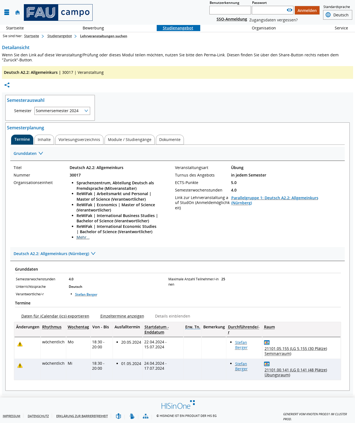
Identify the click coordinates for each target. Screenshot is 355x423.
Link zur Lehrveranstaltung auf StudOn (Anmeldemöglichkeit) (202, 202)
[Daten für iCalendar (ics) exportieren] (53, 316)
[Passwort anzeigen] (289, 10)
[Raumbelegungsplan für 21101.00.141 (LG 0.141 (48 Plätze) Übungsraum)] (267, 364)
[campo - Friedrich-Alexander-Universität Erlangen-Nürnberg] (58, 12)
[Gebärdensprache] (132, 416)
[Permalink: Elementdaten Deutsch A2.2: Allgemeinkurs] (7, 85)
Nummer (22, 175)
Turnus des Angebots (195, 175)
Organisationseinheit (33, 182)
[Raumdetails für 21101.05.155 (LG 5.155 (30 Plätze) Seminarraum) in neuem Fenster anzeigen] (301, 351)
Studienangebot (175, 28)
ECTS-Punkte (186, 182)
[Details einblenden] (170, 316)
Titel (18, 167)
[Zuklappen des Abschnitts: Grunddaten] (177, 154)
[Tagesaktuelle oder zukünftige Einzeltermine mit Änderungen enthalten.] (20, 344)
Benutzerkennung (224, 2)
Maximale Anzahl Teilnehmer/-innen (193, 281)
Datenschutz (38, 416)
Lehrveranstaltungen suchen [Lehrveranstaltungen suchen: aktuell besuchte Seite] (103, 36)
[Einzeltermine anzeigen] (120, 316)
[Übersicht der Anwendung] (145, 416)
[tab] (22, 140)
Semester (23, 110)
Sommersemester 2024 (57, 110)
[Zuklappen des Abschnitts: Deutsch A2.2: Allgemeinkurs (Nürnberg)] (177, 254)
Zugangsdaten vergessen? (273, 19)
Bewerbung (90, 28)
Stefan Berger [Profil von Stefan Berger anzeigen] (86, 294)
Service (338, 28)
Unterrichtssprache (31, 286)
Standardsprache (336, 6)
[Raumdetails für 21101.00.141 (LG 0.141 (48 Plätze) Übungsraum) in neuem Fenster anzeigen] (301, 372)
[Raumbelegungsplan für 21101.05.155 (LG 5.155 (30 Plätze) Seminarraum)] (267, 342)
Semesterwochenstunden (198, 190)
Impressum (11, 416)
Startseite (15, 28)
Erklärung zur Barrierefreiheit (82, 416)
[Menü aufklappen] (7, 12)
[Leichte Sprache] (118, 416)
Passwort (259, 2)
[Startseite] (17, 12)
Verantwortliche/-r (30, 294)
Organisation (261, 28)
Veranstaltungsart (191, 167)
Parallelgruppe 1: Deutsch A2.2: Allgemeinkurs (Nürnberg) (274, 200)
